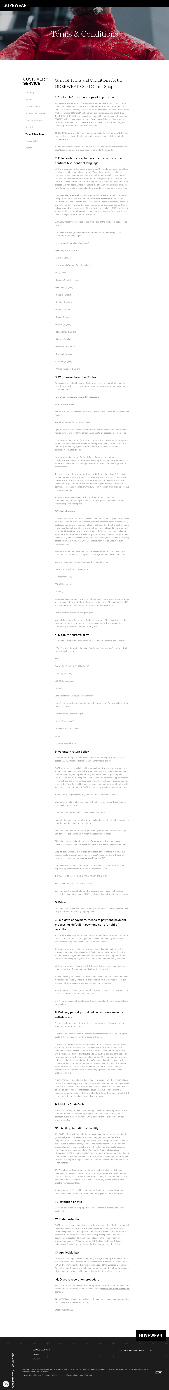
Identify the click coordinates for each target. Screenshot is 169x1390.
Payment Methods (33, 120)
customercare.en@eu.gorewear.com (135, 1350)
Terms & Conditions (34, 134)
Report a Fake (72, 1375)
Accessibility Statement (36, 113)
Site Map (55, 1375)
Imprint (28, 148)
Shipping (29, 93)
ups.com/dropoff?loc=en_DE (91, 858)
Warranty (36, 1359)
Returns (28, 99)
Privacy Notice (31, 141)
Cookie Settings (85, 1375)
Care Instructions (33, 106)
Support (29, 127)
